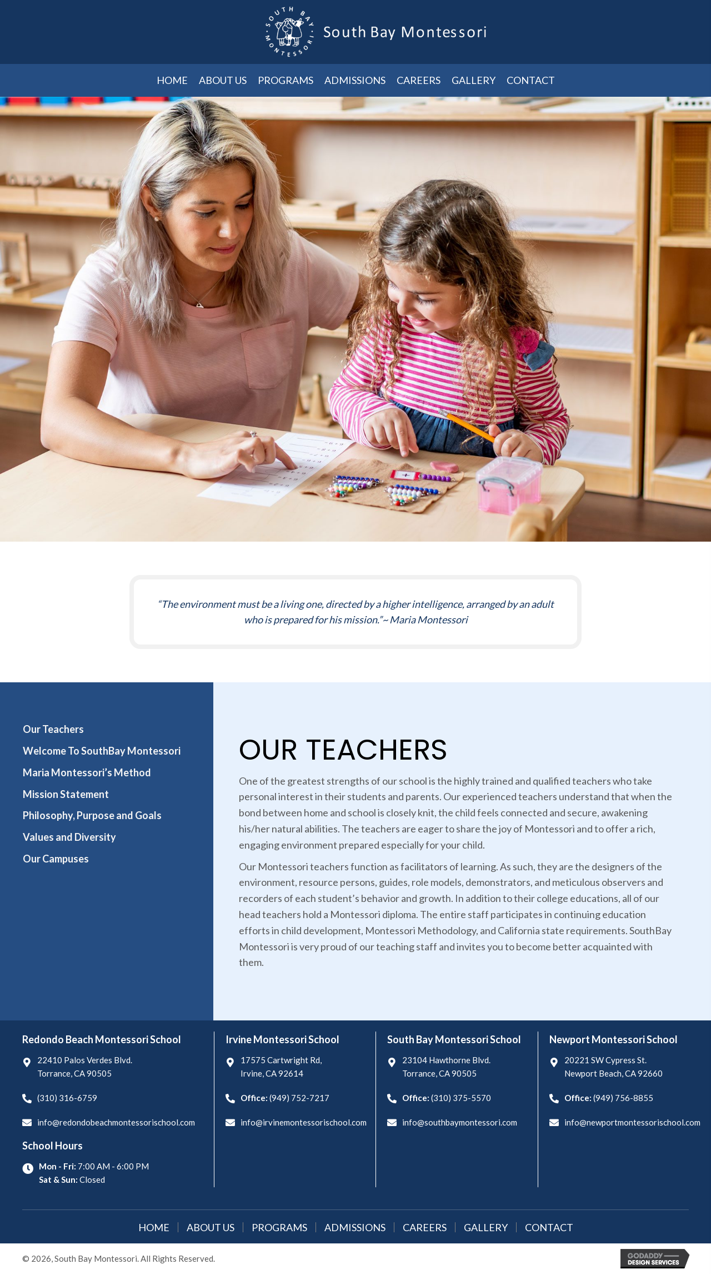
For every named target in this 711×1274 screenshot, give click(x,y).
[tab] (106, 729)
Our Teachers (53, 729)
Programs (279, 1227)
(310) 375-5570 (461, 1098)
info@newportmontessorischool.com (632, 1122)
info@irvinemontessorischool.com (304, 1122)
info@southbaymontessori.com (459, 1122)
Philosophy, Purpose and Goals (92, 815)
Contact (549, 1227)
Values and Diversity (69, 837)
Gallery (486, 1227)
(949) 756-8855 (623, 1098)
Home (153, 1227)
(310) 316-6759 (67, 1098)
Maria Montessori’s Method (87, 772)
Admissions (354, 1227)
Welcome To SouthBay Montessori (102, 751)
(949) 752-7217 (299, 1098)
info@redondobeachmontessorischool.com (116, 1122)
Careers (425, 1227)
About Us (210, 1227)
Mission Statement (66, 794)
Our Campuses (56, 858)
